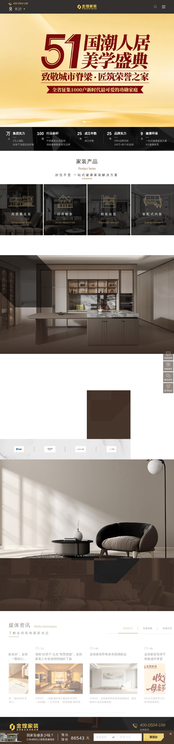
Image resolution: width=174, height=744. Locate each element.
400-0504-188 (20, 3)
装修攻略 (147, 628)
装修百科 (167, 628)
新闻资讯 (128, 628)
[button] (84, 121)
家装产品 (87, 161)
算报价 (154, 737)
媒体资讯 (19, 625)
